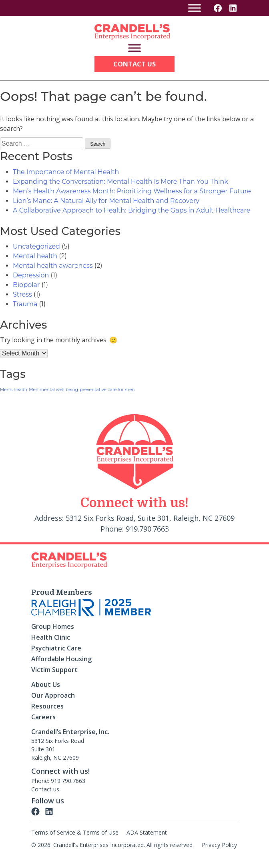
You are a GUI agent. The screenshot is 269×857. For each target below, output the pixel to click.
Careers (43, 716)
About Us (45, 684)
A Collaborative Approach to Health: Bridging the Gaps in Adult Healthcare (131, 210)
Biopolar (26, 285)
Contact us (45, 789)
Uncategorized (36, 246)
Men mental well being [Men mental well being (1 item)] (53, 389)
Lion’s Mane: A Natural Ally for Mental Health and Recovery (106, 201)
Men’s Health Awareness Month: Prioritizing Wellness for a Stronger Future (132, 191)
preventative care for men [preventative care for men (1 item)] (107, 389)
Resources (47, 706)
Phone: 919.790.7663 (58, 781)
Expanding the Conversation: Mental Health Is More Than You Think (120, 181)
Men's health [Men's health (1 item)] (13, 389)
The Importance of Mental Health (66, 172)
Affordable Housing (61, 658)
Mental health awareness (53, 265)
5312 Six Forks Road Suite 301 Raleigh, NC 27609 (57, 749)
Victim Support (54, 669)
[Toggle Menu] (194, 8)
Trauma (25, 304)
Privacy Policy (219, 845)
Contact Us (134, 64)
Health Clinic (50, 637)
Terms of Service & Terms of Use (74, 832)
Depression (31, 275)
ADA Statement (146, 832)
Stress (22, 294)
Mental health (35, 256)
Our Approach (53, 695)
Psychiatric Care (56, 648)
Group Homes (52, 626)
